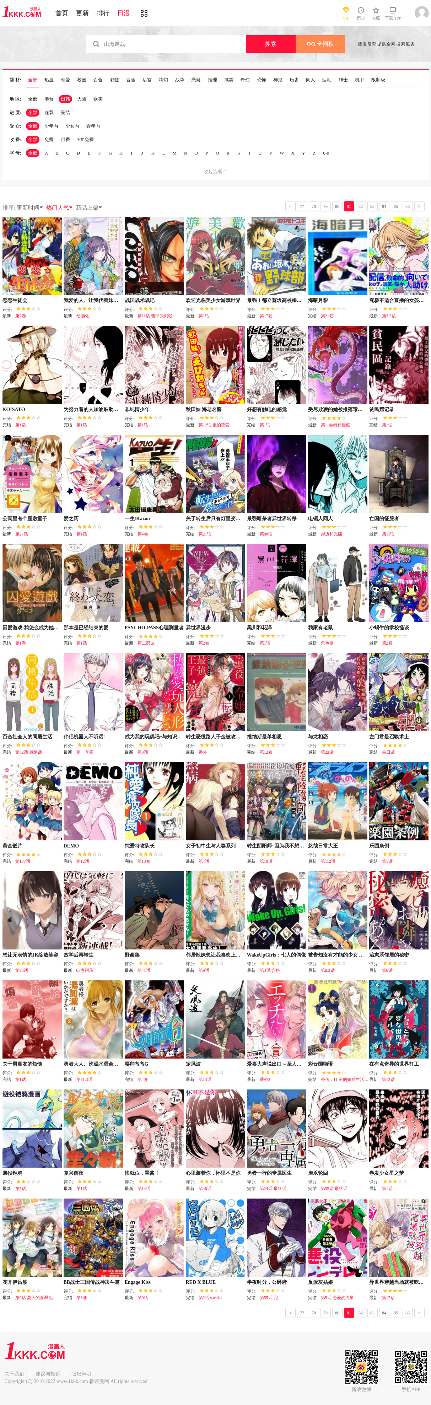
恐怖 (261, 79)
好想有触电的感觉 (267, 409)
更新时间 (30, 208)
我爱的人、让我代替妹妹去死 (96, 300)
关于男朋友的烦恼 (22, 1064)
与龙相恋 (318, 736)
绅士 (343, 79)
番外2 (265, 1079)
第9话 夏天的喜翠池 (34, 1297)
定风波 (193, 1064)
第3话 (143, 752)
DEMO (71, 846)
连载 (49, 112)
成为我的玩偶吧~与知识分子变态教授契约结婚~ (177, 736)
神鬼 (277, 79)
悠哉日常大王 (323, 846)
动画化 (82, 315)
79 (325, 206)
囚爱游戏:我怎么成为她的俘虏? (36, 627)
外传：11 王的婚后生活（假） (349, 1079)
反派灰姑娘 (320, 1282)
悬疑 (196, 79)
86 (407, 206)
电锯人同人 (320, 518)
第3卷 (81, 1297)
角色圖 (327, 643)
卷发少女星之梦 (386, 1173)
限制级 (378, 79)
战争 (179, 79)
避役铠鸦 (12, 1173)
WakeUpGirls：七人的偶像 (276, 955)
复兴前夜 (73, 1173)
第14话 (144, 1188)
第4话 (204, 861)
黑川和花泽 (259, 627)
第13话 (205, 1079)
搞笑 (228, 79)
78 (314, 206)
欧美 (98, 99)
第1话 (204, 315)
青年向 (93, 126)
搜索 (270, 44)
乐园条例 (379, 846)
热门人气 (59, 208)
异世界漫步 (198, 627)
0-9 (326, 153)
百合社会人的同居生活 (27, 736)
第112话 (328, 861)
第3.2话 (389, 315)
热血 (49, 79)
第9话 (204, 970)
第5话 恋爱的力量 (337, 1297)
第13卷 (144, 861)
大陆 (81, 99)
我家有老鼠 (320, 627)
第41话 (144, 970)
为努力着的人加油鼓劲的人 (93, 409)
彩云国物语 (320, 1064)
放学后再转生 (78, 955)
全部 (32, 79)
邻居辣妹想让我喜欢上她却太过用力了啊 (230, 955)
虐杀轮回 (318, 1173)
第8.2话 (328, 970)
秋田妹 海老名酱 (204, 409)
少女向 (72, 126)
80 (337, 206)
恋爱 (65, 79)
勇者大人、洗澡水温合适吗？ (96, 1064)
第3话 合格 (270, 970)
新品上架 (89, 208)
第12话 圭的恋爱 (214, 424)
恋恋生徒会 (14, 300)
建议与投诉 (48, 1374)
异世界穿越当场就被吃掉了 (399, 1282)
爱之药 (71, 518)
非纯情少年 (137, 409)
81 (349, 206)
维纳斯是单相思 (264, 736)
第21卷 (327, 315)
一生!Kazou (137, 518)
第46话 (205, 1188)
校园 (81, 79)
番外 (203, 752)
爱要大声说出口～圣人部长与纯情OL (288, 1064)
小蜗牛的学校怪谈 (389, 627)
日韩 (65, 99)
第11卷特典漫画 (336, 424)
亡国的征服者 (384, 518)
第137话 (22, 861)
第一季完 (84, 752)
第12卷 (266, 752)
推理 (212, 79)
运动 (327, 79)
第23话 (21, 970)
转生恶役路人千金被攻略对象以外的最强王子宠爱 (240, 736)
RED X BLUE (201, 1282)
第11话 (388, 534)
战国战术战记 (140, 300)
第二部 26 (147, 643)
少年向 (51, 126)
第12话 (82, 861)
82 (361, 206)
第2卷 (20, 315)
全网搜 (320, 44)
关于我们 (15, 1374)
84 (384, 206)
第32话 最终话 (28, 752)
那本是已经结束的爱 (86, 627)
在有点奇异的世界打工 (394, 1064)
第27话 (21, 534)
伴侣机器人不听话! (84, 736)
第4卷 (143, 534)
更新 (82, 13)
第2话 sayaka (210, 1297)
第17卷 (266, 315)
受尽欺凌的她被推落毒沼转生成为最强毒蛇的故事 (362, 409)
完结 (65, 112)
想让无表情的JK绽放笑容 (30, 955)
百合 (98, 79)
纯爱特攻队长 (140, 846)
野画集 (132, 955)
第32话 (327, 752)
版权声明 (81, 1374)
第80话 (266, 534)
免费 (49, 139)
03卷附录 (84, 970)
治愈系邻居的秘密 (389, 955)
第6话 (387, 970)
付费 (65, 139)
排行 (103, 13)
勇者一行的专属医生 (269, 1173)
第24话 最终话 (273, 1188)
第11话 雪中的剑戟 (155, 315)
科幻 (163, 79)
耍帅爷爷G (137, 1064)
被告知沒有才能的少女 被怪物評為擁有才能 (356, 955)
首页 (61, 13)
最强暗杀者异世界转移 (272, 518)
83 (372, 206)
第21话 (205, 534)
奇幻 (245, 79)
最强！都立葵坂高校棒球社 (277, 300)
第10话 (266, 861)
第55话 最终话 (334, 1188)
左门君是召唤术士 (389, 736)
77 (302, 206)
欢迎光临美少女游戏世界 (213, 300)
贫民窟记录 (381, 409)
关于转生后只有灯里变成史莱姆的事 (225, 518)
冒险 (130, 79)
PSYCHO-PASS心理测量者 (154, 627)
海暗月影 (318, 300)
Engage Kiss (138, 1282)
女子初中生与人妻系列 (211, 846)
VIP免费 (85, 139)
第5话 (20, 1188)
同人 (310, 79)
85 (396, 206)
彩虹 (114, 79)
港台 (49, 99)
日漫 (123, 13)
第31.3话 (84, 1079)
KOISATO (13, 409)
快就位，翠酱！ (142, 1173)
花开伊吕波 (14, 1282)
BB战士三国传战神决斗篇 (92, 1282)
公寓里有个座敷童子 (24, 518)
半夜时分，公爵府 (267, 1282)
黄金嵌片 (12, 846)
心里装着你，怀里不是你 (213, 1173)
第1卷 (20, 643)
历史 (294, 79)
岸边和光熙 (331, 534)
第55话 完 (269, 1297)
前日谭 (388, 752)
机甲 (359, 79)
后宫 (147, 79)
